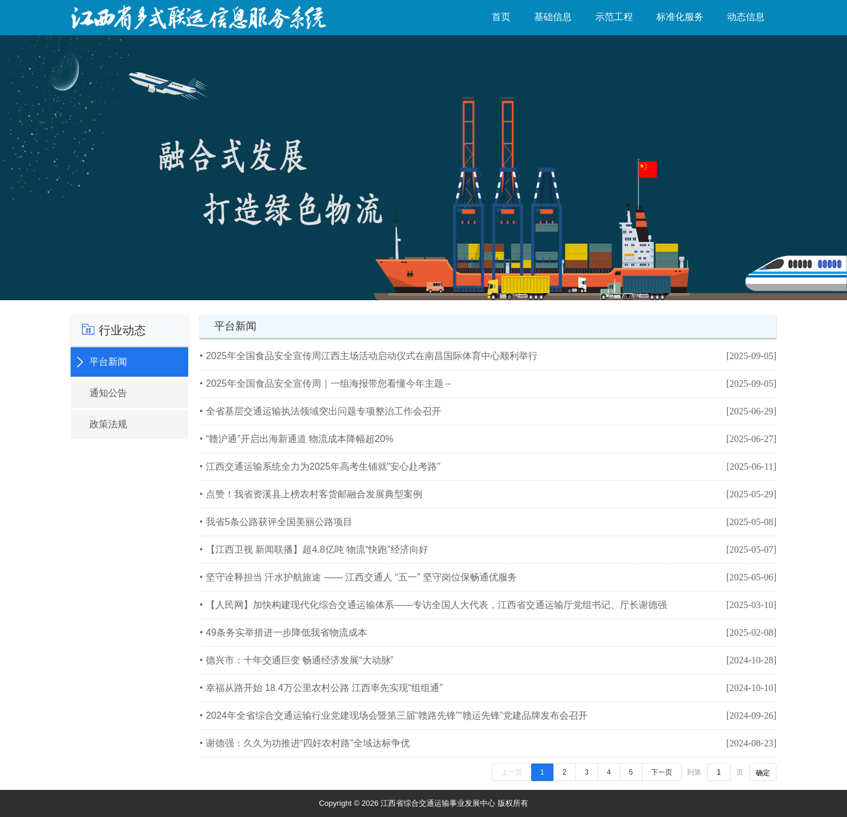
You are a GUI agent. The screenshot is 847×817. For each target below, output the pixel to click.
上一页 (511, 772)
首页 (501, 17)
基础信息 (553, 17)
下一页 (661, 772)
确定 (763, 773)
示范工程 (614, 17)
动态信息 (746, 17)
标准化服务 (679, 17)
